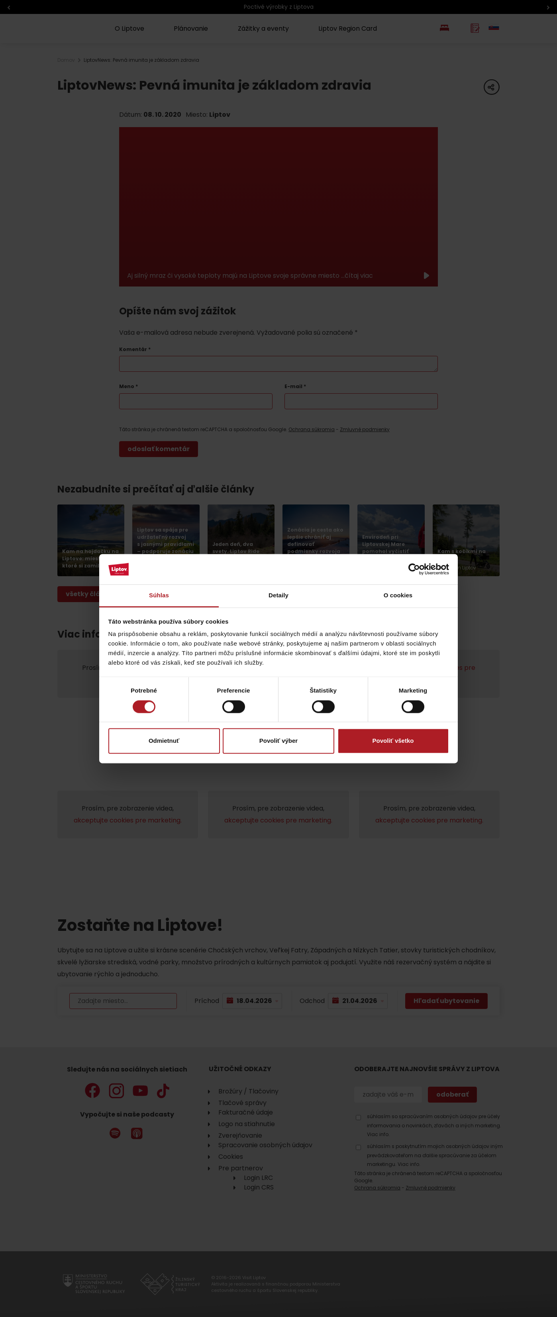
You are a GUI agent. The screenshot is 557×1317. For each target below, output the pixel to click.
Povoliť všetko (393, 741)
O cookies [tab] (398, 595)
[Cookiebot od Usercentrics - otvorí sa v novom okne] (414, 569)
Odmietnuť (164, 741)
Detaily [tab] (278, 595)
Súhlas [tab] (159, 595)
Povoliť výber (278, 741)
